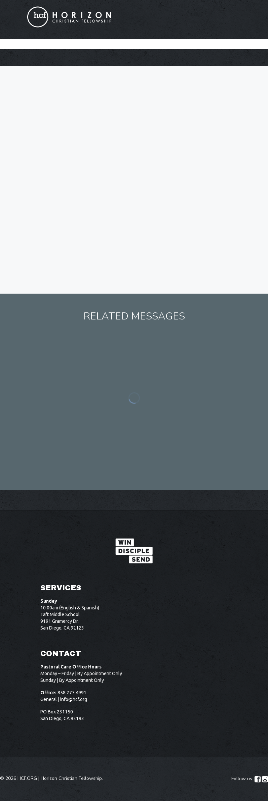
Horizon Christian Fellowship (71, 778)
